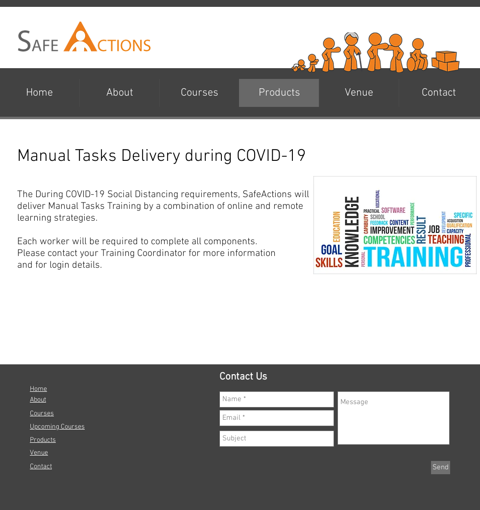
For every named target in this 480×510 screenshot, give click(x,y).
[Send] (440, 467)
